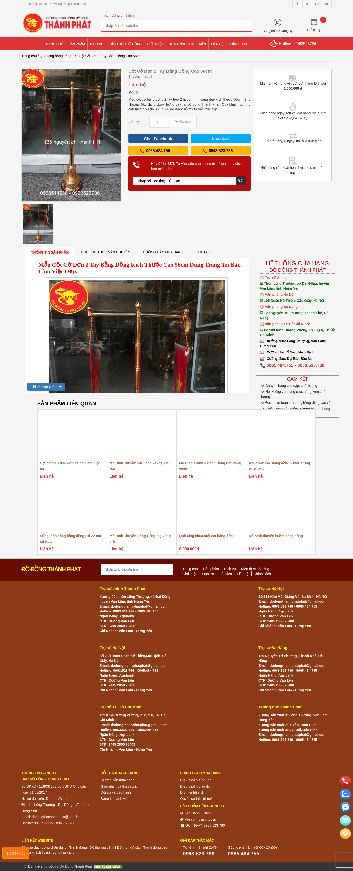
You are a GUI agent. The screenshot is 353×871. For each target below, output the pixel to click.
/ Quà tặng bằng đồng (54, 56)
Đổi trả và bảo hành (116, 792)
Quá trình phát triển (217, 574)
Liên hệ (242, 574)
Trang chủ (29, 56)
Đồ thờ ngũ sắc (128, 847)
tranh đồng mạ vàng (59, 852)
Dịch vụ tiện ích (192, 792)
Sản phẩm (211, 569)
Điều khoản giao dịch (196, 786)
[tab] (50, 252)
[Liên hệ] (345, 833)
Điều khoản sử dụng (195, 780)
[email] (345, 807)
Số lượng (135, 122)
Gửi (241, 180)
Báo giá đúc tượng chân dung (44, 847)
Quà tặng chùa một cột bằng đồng (207, 536)
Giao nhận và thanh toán (120, 786)
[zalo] (345, 794)
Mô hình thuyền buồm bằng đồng (276, 536)
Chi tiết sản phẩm (44, 387)
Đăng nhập (270, 31)
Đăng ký (287, 31)
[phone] (345, 781)
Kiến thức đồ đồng (255, 569)
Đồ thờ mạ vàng (101, 847)
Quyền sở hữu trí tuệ (196, 798)
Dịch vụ (230, 569)
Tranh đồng (78, 847)
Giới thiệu (189, 574)
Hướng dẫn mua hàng (117, 780)
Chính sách (262, 574)
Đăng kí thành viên (115, 798)
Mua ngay (183, 121)
